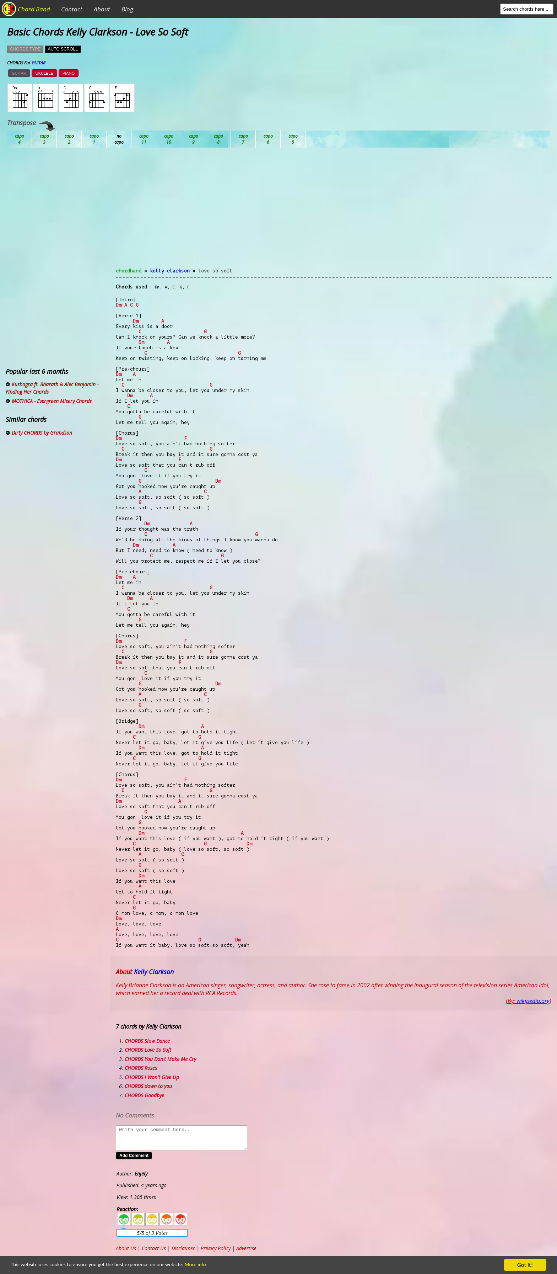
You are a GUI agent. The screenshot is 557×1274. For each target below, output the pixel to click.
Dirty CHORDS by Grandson (42, 432)
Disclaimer (183, 1248)
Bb (69, 139)
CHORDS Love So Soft (148, 1049)
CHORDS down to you (148, 1086)
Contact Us (154, 1248)
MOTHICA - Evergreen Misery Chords (52, 401)
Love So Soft (215, 271)
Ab (19, 139)
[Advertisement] (333, 212)
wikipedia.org (533, 1001)
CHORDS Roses (141, 1068)
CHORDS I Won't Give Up (152, 1077)
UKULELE (44, 73)
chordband (128, 271)
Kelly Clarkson (170, 271)
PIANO (69, 73)
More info (217, 1265)
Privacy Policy (216, 1248)
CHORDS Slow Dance (147, 1040)
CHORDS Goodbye (144, 1095)
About (102, 9)
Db (143, 139)
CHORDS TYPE (25, 49)
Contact (71, 9)
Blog (127, 9)
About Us (126, 1248)
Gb (268, 139)
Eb (193, 139)
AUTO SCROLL (62, 49)
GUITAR (19, 73)
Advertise (246, 1248)
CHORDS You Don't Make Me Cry (160, 1059)
